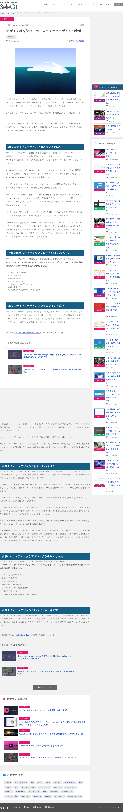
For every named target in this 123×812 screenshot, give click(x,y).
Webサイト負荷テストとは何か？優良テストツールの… (113, 345)
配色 (80, 782)
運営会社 (26, 807)
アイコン (8, 787)
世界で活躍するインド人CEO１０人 (113, 127)
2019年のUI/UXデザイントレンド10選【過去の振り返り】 (43, 710)
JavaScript (54, 791)
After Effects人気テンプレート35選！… (113, 153)
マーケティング (81, 6)
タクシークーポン (70, 782)
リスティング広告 (67, 791)
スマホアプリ (26, 796)
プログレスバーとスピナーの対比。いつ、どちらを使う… (113, 326)
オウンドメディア (44, 787)
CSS (44, 791)
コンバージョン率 (34, 791)
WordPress (37, 796)
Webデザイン (20, 791)
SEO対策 (48, 796)
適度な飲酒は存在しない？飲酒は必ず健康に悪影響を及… (113, 98)
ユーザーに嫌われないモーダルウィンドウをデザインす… (113, 242)
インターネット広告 (11, 796)
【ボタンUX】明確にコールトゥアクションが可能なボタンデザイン (47, 758)
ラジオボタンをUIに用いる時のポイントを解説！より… (113, 187)
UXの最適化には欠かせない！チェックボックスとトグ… (113, 414)
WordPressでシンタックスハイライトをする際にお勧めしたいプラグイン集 (51, 734)
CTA (16, 787)
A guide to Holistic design (27, 333)
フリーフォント (59, 796)
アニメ (40, 782)
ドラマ (48, 782)
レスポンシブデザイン (75, 796)
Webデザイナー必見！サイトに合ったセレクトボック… (113, 206)
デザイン (54, 6)
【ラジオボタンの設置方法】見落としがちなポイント (113, 361)
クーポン (8, 782)
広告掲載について (50, 807)
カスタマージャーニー (28, 787)
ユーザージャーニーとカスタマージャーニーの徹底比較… (113, 275)
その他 (107, 6)
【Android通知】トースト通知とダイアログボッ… (113, 292)
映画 (32, 782)
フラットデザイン (70, 787)
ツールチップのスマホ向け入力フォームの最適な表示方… (113, 484)
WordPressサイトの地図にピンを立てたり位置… (113, 431)
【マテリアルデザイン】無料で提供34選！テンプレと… (113, 378)
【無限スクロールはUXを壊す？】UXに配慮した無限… (113, 465)
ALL (46, 6)
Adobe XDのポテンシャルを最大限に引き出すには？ (41, 746)
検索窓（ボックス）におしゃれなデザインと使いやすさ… (113, 396)
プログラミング (66, 6)
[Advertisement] (45, 408)
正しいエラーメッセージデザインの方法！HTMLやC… (113, 308)
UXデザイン (11, 37)
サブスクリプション (21, 782)
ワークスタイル (96, 6)
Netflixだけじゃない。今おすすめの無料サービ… (113, 114)
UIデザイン (8, 791)
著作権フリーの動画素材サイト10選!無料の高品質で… (113, 224)
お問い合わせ (37, 807)
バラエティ (57, 782)
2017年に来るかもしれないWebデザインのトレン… (113, 259)
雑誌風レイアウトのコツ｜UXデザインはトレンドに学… (113, 447)
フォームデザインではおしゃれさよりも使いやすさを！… (113, 169)
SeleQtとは (16, 807)
